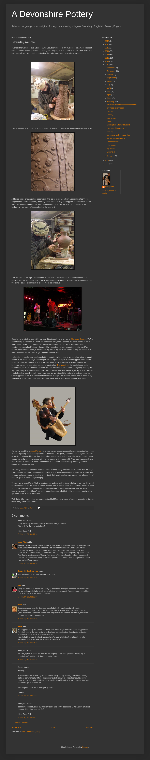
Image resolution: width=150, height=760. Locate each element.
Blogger (85, 747)
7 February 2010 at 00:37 (28, 597)
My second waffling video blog (118, 135)
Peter (20, 626)
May (109, 91)
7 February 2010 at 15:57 (28, 660)
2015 (107, 48)
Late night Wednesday (115, 128)
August (110, 81)
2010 (107, 65)
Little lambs (111, 145)
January (110, 156)
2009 (107, 160)
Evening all (111, 152)
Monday (110, 115)
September (111, 78)
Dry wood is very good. (115, 108)
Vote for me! (111, 118)
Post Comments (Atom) (31, 732)
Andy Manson (37, 451)
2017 (107, 41)
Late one (110, 111)
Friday (109, 121)
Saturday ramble (113, 142)
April (109, 95)
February (111, 102)
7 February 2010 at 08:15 (28, 643)
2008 (107, 164)
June (109, 88)
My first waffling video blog (117, 138)
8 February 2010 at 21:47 (28, 717)
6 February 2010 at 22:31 (28, 563)
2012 (107, 58)
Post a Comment (21, 723)
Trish (20, 605)
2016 (107, 44)
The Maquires (63, 365)
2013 (107, 55)
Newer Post (16, 727)
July (109, 85)
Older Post (89, 727)
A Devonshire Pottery (52, 14)
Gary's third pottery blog (28, 571)
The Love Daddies (78, 339)
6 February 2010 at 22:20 (28, 534)
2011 (107, 61)
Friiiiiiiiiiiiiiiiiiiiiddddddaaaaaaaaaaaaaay (122, 104)
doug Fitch (22, 542)
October (110, 75)
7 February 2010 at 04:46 (28, 619)
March (109, 98)
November (111, 71)
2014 (107, 51)
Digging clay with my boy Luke (118, 125)
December (111, 68)
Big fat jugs (111, 148)
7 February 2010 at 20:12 (28, 696)
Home (53, 727)
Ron (19, 585)
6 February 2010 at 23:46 (28, 578)
